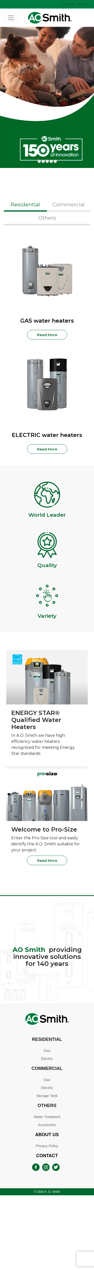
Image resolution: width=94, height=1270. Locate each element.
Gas (47, 1051)
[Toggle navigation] (11, 18)
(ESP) (68, 4)
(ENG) (82, 4)
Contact (47, 1155)
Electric (47, 1059)
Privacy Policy (47, 1146)
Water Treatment (47, 1117)
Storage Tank (47, 1096)
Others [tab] (47, 218)
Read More (47, 335)
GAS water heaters (47, 320)
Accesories (47, 1125)
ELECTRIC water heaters (47, 435)
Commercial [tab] (68, 204)
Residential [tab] (25, 204)
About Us (47, 1134)
